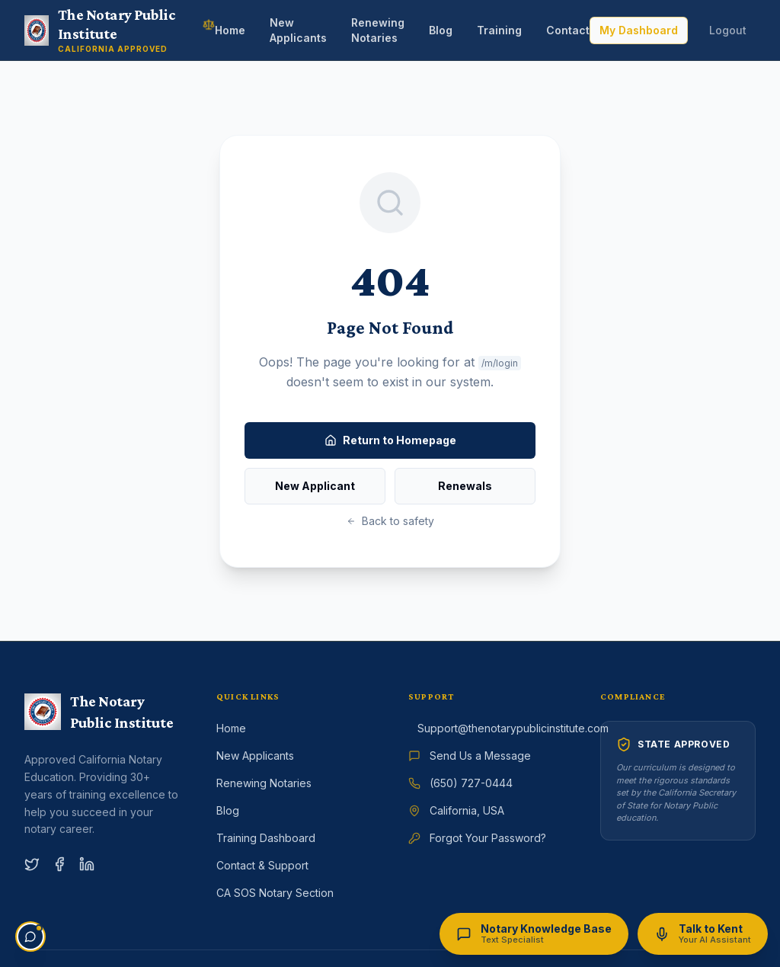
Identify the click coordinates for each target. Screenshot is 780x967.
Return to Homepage (390, 440)
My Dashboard (638, 30)
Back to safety (390, 520)
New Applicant (315, 485)
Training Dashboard (265, 837)
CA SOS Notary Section (275, 892)
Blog (440, 30)
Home (230, 30)
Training (499, 30)
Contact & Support (262, 865)
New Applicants (298, 30)
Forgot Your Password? (488, 837)
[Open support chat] (30, 936)
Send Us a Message (480, 755)
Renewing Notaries (377, 30)
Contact (568, 30)
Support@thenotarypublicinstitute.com (513, 728)
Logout (727, 30)
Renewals (465, 485)
